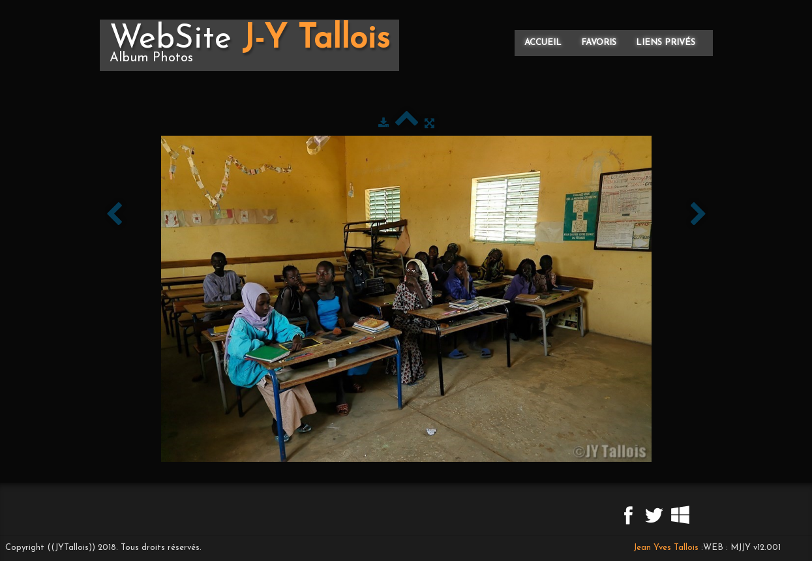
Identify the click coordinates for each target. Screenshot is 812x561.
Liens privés (665, 42)
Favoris (598, 42)
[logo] (249, 45)
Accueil (543, 42)
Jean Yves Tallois (666, 547)
